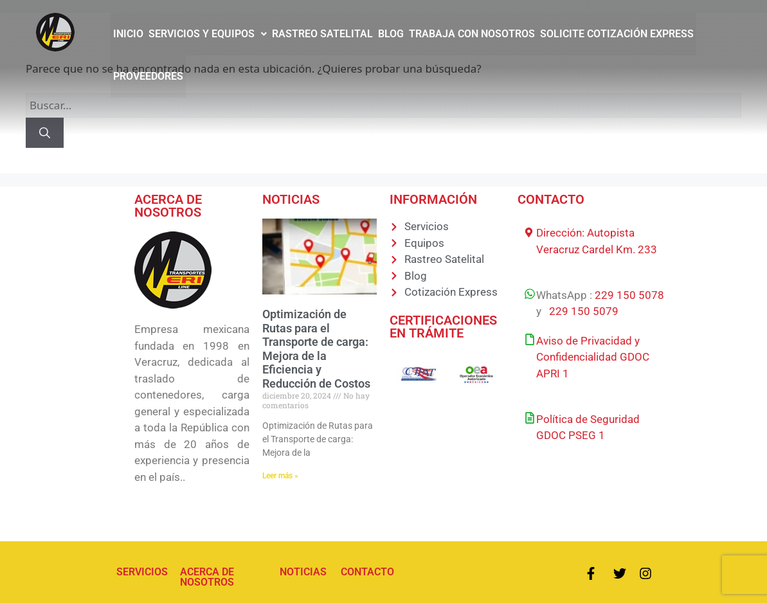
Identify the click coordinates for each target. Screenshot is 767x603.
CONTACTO (367, 572)
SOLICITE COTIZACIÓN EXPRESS (617, 34)
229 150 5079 (583, 311)
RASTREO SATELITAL (322, 34)
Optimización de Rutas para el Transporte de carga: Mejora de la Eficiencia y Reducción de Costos (316, 348)
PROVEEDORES (148, 76)
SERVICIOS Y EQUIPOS (208, 34)
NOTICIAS (303, 572)
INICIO (128, 34)
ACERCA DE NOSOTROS (207, 577)
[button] (207, 34)
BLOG (391, 34)
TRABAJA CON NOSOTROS (472, 34)
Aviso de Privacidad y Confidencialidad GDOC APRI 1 (592, 357)
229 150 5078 (629, 295)
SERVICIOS (142, 572)
